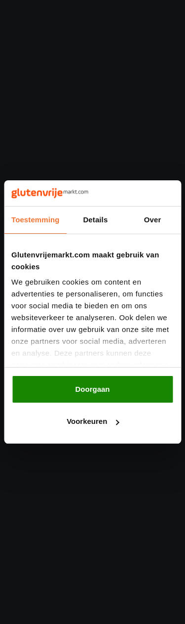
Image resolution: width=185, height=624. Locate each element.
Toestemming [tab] (35, 219)
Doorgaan (92, 389)
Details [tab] (95, 219)
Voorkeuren (93, 421)
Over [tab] (152, 219)
